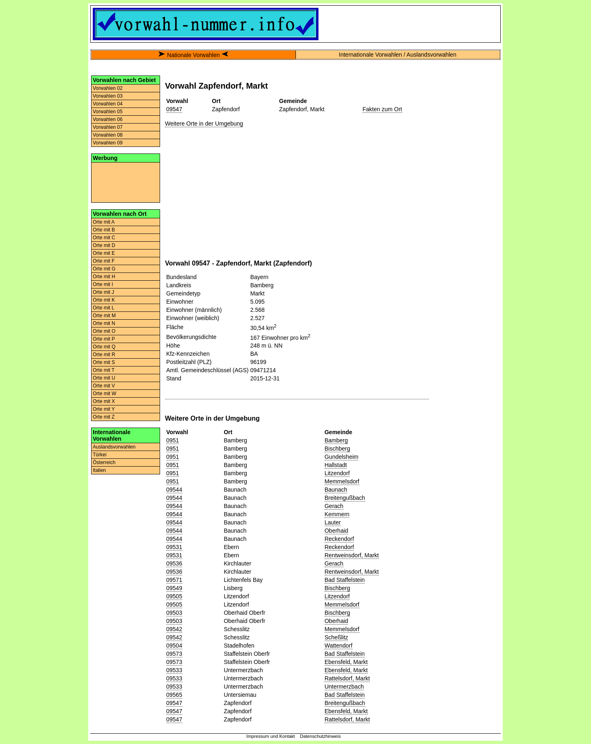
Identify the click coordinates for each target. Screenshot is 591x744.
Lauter (333, 522)
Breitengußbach (345, 497)
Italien (99, 470)
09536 (174, 563)
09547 (174, 109)
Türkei (99, 455)
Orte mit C (104, 237)
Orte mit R (104, 354)
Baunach (336, 489)
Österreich (104, 462)
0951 (172, 440)
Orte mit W (104, 393)
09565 (174, 694)
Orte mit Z (104, 417)
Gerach (334, 506)
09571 (174, 580)
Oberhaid (336, 530)
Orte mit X (104, 401)
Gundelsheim (342, 456)
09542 (174, 629)
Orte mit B (104, 230)
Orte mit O (104, 331)
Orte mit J (103, 292)
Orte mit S (104, 362)
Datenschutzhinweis (320, 736)
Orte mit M (104, 315)
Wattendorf (339, 645)
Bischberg (337, 448)
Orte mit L (104, 308)
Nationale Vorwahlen (193, 55)
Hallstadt (336, 465)
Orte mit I (103, 284)
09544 (174, 489)
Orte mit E (104, 253)
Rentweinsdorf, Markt (352, 555)
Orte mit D (104, 245)
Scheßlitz (336, 637)
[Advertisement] (125, 181)
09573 (174, 653)
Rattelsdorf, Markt (347, 678)
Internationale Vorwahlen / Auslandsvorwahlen (397, 54)
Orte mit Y (104, 409)
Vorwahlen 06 (108, 119)
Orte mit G (104, 269)
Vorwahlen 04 (108, 104)
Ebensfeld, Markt (346, 662)
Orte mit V (104, 386)
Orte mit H (104, 276)
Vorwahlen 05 (108, 111)
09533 (174, 670)
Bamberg (336, 440)
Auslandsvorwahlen (114, 447)
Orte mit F (104, 261)
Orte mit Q (104, 347)
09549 (174, 588)
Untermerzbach (344, 686)
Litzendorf (337, 473)
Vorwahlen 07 (108, 127)
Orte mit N (104, 323)
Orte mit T (104, 370)
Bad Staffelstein (345, 580)
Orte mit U (104, 378)
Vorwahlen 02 (108, 88)
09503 (174, 612)
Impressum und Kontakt (270, 736)
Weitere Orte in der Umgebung (204, 123)
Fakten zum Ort (382, 109)
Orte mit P (104, 339)
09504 (174, 645)
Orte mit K (104, 300)
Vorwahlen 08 (108, 135)
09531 (174, 547)
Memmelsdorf (342, 481)
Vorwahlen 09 (108, 143)
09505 (174, 596)
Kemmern (337, 514)
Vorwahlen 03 (108, 96)
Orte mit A (104, 222)
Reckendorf (339, 539)
